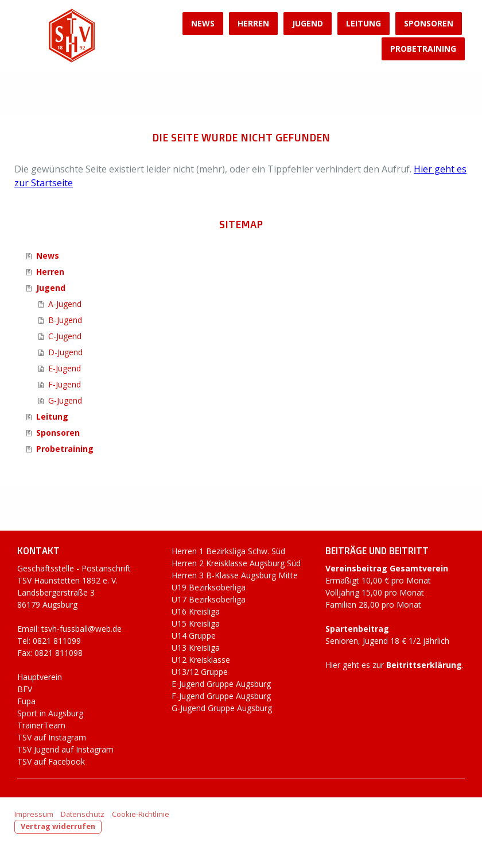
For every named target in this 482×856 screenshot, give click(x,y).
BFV (24, 689)
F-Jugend (64, 384)
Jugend (307, 23)
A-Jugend (64, 303)
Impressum (33, 814)
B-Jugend (65, 319)
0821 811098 (58, 652)
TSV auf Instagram (51, 737)
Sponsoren (428, 23)
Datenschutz (82, 814)
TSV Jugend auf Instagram (65, 749)
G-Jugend (65, 400)
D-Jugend (65, 352)
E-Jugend (64, 368)
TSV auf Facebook (51, 761)
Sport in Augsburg (50, 713)
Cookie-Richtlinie (140, 814)
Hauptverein (39, 676)
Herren (253, 23)
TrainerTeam (41, 725)
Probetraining (423, 48)
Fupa (26, 701)
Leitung (363, 23)
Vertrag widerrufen (58, 826)
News (203, 23)
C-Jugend (64, 336)
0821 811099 (57, 640)
